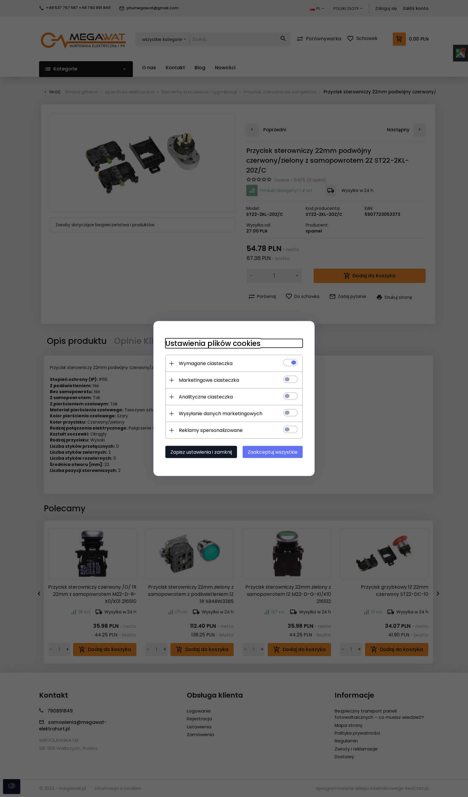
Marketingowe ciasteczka (209, 380)
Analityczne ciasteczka (206, 396)
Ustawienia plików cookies (213, 343)
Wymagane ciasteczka (206, 363)
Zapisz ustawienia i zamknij (201, 452)
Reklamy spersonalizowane (211, 430)
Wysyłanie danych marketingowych (220, 413)
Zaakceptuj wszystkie (273, 452)
